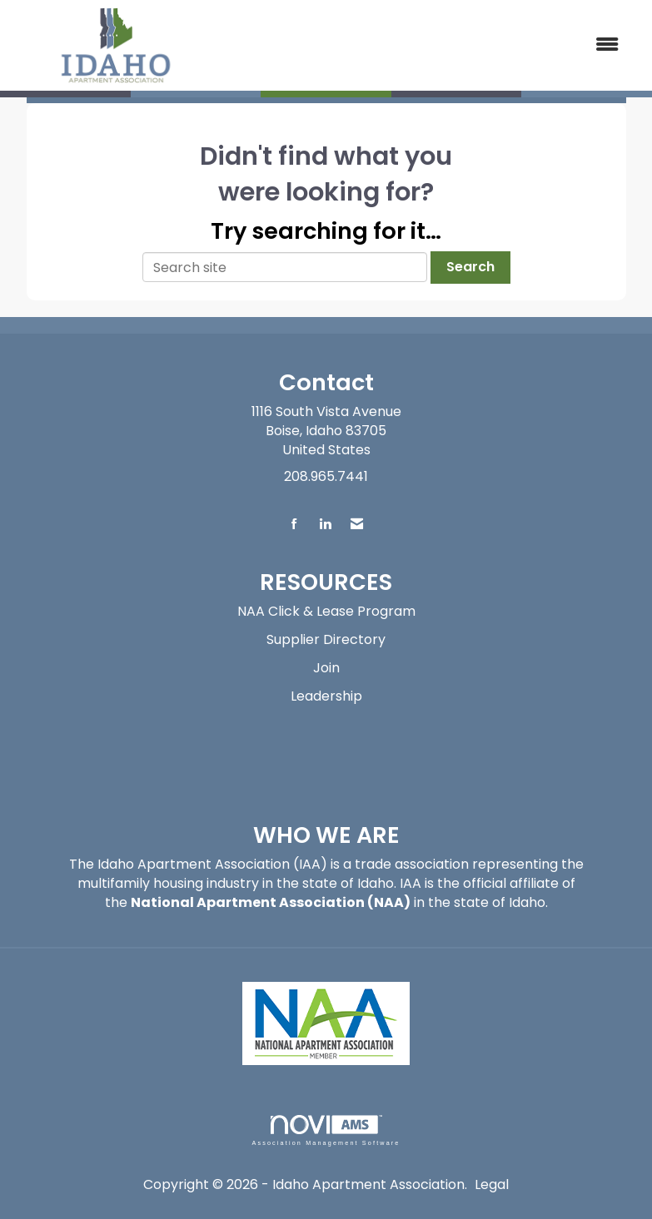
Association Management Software (325, 1130)
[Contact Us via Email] (356, 525)
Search (470, 266)
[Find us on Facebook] (294, 525)
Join (326, 667)
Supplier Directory (326, 639)
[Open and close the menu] (427, 45)
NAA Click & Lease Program (326, 611)
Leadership (326, 696)
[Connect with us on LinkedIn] (325, 525)
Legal (492, 1184)
